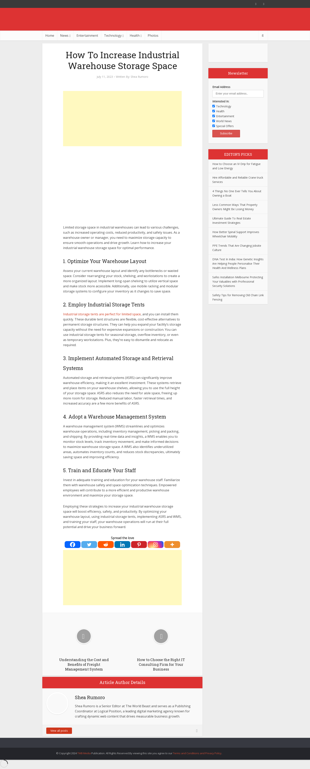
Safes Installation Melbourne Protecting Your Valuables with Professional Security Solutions (237, 281)
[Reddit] (106, 544)
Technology (113, 35)
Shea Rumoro (139, 77)
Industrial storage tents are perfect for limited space (102, 314)
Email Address (221, 87)
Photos (153, 35)
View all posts (59, 730)
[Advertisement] (122, 118)
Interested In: (220, 101)
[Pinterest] (139, 544)
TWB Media (84, 753)
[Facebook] (72, 544)
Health (135, 35)
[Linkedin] (122, 544)
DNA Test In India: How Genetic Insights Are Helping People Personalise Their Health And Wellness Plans (238, 263)
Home (49, 35)
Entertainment (87, 35)
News (64, 35)
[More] (172, 544)
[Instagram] (156, 544)
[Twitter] (89, 544)
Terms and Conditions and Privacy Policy (197, 753)
